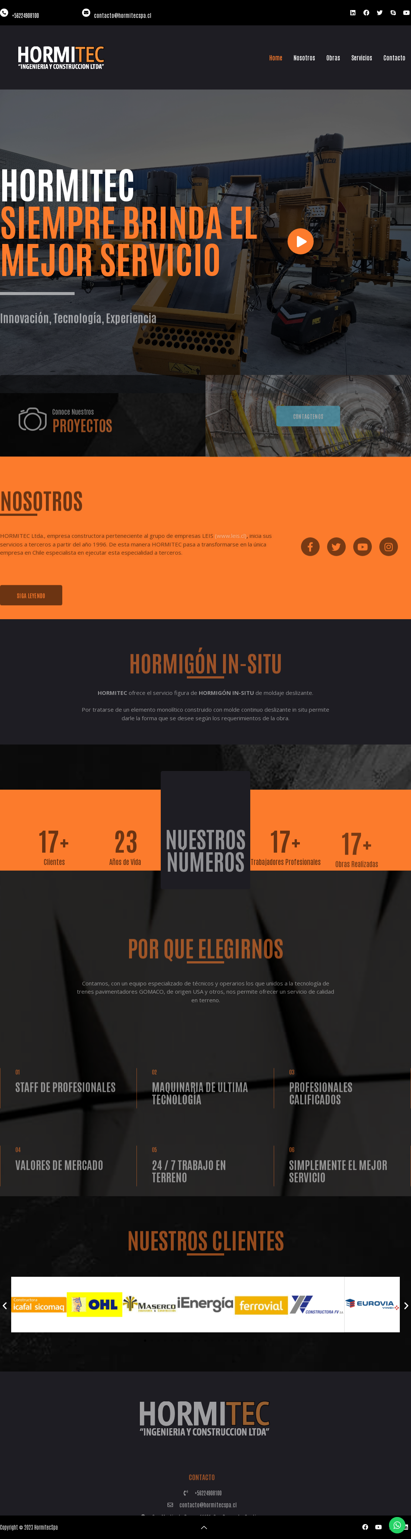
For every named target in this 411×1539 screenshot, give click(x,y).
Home (275, 57)
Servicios (361, 57)
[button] (4, 1305)
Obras (333, 57)
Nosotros (304, 57)
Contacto (394, 57)
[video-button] (301, 241)
